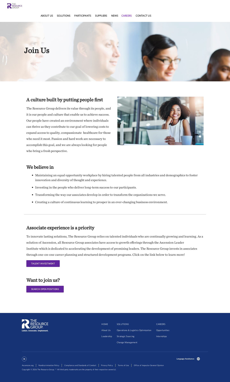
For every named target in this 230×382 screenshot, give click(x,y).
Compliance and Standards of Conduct (80, 365)
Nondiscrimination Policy (48, 365)
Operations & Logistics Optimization (134, 330)
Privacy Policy (107, 365)
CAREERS (160, 324)
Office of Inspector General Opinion (149, 365)
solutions (63, 15)
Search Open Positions (45, 289)
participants (82, 15)
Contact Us (143, 15)
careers (126, 15)
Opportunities (162, 330)
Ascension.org (28, 365)
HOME (104, 324)
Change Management (127, 342)
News (114, 15)
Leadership (106, 336)
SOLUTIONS (123, 324)
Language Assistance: (185, 359)
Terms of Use (123, 365)
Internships (161, 336)
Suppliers (101, 15)
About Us (47, 15)
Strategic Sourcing (125, 336)
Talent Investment (43, 263)
